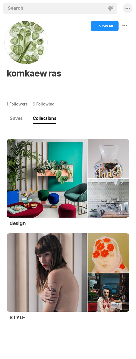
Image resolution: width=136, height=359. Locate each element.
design (17, 223)
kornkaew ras (34, 73)
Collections (44, 118)
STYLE (17, 317)
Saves (16, 118)
